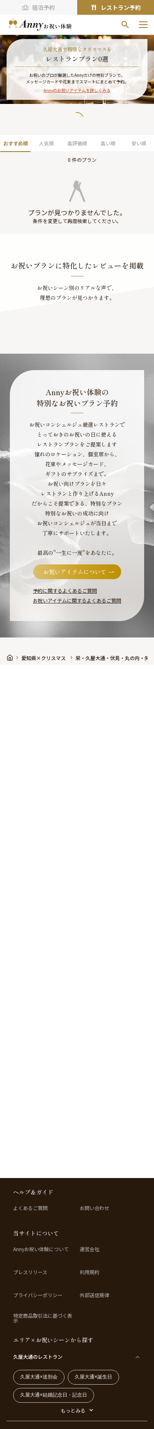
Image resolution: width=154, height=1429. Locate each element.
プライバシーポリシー (37, 1295)
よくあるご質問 (30, 1208)
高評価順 (77, 143)
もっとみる (73, 1410)
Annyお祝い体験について (41, 1249)
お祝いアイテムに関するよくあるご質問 (77, 600)
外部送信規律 (94, 1295)
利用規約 (89, 1272)
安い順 (138, 143)
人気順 (46, 143)
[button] (77, 187)
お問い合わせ (94, 1208)
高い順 (108, 143)
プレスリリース (30, 1272)
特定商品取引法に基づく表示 (42, 1318)
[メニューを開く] (143, 24)
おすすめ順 (15, 143)
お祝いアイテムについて (79, 572)
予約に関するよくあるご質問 (65, 590)
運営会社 (89, 1249)
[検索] (125, 24)
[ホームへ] (39, 24)
